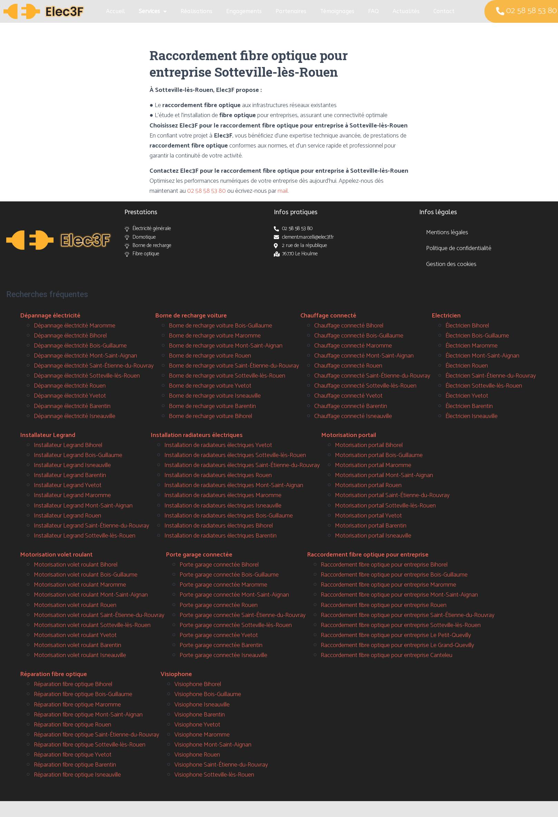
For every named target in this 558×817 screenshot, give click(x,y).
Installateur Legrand (47, 435)
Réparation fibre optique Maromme (77, 705)
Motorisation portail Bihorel (369, 445)
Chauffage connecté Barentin (350, 406)
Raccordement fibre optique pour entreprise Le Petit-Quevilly (396, 635)
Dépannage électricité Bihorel (70, 336)
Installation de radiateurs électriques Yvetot (218, 445)
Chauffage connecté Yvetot (348, 396)
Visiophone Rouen (197, 755)
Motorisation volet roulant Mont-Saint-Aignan (91, 595)
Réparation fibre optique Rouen (72, 725)
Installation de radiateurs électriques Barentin (220, 536)
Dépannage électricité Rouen (70, 386)
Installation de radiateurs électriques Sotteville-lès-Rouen (235, 455)
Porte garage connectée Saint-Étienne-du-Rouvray (243, 615)
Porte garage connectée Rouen (219, 605)
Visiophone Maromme (202, 735)
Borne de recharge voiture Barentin (212, 406)
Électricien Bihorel (467, 326)
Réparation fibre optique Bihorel (73, 684)
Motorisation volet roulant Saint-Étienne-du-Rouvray (99, 615)
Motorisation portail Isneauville (373, 536)
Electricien (446, 316)
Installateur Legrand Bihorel (68, 445)
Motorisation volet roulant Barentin (77, 645)
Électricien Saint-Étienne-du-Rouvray (490, 376)
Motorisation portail (348, 435)
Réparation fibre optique (53, 674)
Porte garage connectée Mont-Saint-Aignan (234, 595)
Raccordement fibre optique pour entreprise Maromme (388, 585)
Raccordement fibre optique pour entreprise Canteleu (386, 655)
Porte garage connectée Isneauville (223, 655)
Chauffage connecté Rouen (348, 366)
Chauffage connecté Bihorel (348, 326)
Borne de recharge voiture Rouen (210, 356)
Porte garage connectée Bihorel (219, 565)
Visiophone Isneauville (202, 705)
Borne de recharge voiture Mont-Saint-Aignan (225, 346)
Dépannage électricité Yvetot (70, 396)
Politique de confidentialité (458, 248)
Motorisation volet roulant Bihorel (75, 565)
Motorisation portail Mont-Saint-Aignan (384, 475)
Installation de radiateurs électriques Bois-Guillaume (228, 516)
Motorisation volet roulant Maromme (80, 585)
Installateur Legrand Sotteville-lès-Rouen (84, 536)
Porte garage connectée (199, 555)
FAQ (373, 11)
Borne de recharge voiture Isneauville (215, 396)
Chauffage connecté (328, 316)
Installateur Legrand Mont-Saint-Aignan (83, 506)
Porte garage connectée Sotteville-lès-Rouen (236, 625)
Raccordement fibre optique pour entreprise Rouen (383, 605)
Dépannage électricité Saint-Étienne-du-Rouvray (94, 366)
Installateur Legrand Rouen (67, 516)
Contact (443, 11)
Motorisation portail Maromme (373, 465)
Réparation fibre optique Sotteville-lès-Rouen (89, 745)
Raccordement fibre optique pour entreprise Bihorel (384, 565)
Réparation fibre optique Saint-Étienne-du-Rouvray (96, 735)
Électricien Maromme (471, 346)
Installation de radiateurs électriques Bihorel (218, 526)
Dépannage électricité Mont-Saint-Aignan (85, 356)
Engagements (244, 11)
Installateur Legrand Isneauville (72, 465)
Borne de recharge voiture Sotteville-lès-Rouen (227, 376)
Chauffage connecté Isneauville (353, 416)
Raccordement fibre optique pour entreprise (368, 555)
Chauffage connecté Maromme (353, 346)
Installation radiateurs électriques (197, 435)
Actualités (406, 11)
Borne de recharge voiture (191, 316)
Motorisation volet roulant (56, 555)
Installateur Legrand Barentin (70, 475)
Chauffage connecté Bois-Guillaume (358, 336)
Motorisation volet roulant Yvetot (75, 635)
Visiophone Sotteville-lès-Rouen (214, 775)
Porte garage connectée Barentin (221, 645)
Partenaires (291, 11)
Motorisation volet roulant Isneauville (80, 655)
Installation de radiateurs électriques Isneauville (222, 506)
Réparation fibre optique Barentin (75, 765)
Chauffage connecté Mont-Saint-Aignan (364, 356)
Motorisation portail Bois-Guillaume (379, 455)
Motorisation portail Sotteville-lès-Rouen (385, 506)
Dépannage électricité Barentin (72, 406)
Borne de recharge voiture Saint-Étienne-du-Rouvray (234, 366)
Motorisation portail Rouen (368, 485)
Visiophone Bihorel (197, 684)
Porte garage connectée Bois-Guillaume (229, 575)
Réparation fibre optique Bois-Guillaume (83, 694)
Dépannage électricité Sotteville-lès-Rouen (87, 376)
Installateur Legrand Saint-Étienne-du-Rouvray (91, 526)
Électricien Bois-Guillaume (477, 336)
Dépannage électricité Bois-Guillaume (80, 346)
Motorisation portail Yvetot (368, 516)
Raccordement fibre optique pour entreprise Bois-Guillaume (394, 575)
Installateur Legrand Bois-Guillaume (78, 455)
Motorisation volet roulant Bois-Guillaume (85, 575)
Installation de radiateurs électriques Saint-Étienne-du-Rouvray (242, 465)
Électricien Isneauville (471, 416)
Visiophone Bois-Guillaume (207, 694)
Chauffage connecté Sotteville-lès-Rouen (365, 386)
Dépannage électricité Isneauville (74, 416)
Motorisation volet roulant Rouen (75, 605)
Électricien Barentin (469, 406)
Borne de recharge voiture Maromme (215, 336)
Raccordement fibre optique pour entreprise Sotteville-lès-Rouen (401, 625)
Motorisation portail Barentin (370, 526)
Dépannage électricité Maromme (74, 326)
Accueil (115, 11)
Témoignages (337, 11)
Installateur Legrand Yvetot (68, 485)
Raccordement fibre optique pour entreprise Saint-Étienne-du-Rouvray (407, 615)
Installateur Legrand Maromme (72, 495)
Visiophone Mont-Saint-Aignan (212, 745)
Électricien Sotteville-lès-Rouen (483, 386)
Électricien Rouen (466, 366)
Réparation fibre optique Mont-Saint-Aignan (88, 715)
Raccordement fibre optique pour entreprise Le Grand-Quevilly (397, 645)
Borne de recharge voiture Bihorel (210, 416)
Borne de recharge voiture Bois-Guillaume (220, 326)
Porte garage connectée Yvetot (219, 635)
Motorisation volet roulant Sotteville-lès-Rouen (92, 625)
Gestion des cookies (451, 264)
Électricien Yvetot (466, 396)
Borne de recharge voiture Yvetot (210, 386)
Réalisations (196, 11)
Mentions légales (447, 232)
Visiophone (176, 674)
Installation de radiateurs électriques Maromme (222, 495)
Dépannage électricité (50, 316)
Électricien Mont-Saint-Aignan (482, 356)
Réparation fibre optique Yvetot (73, 755)
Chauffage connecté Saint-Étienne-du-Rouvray (372, 376)
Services (153, 11)
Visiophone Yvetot (197, 725)
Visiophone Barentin (199, 715)
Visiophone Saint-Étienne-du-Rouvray (221, 765)
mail (283, 191)
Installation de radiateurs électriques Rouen (218, 475)
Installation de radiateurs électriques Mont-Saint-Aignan (233, 485)
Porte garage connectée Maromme (223, 585)
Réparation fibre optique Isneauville (77, 775)
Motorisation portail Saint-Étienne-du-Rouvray (392, 495)
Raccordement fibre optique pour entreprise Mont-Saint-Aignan (399, 595)
